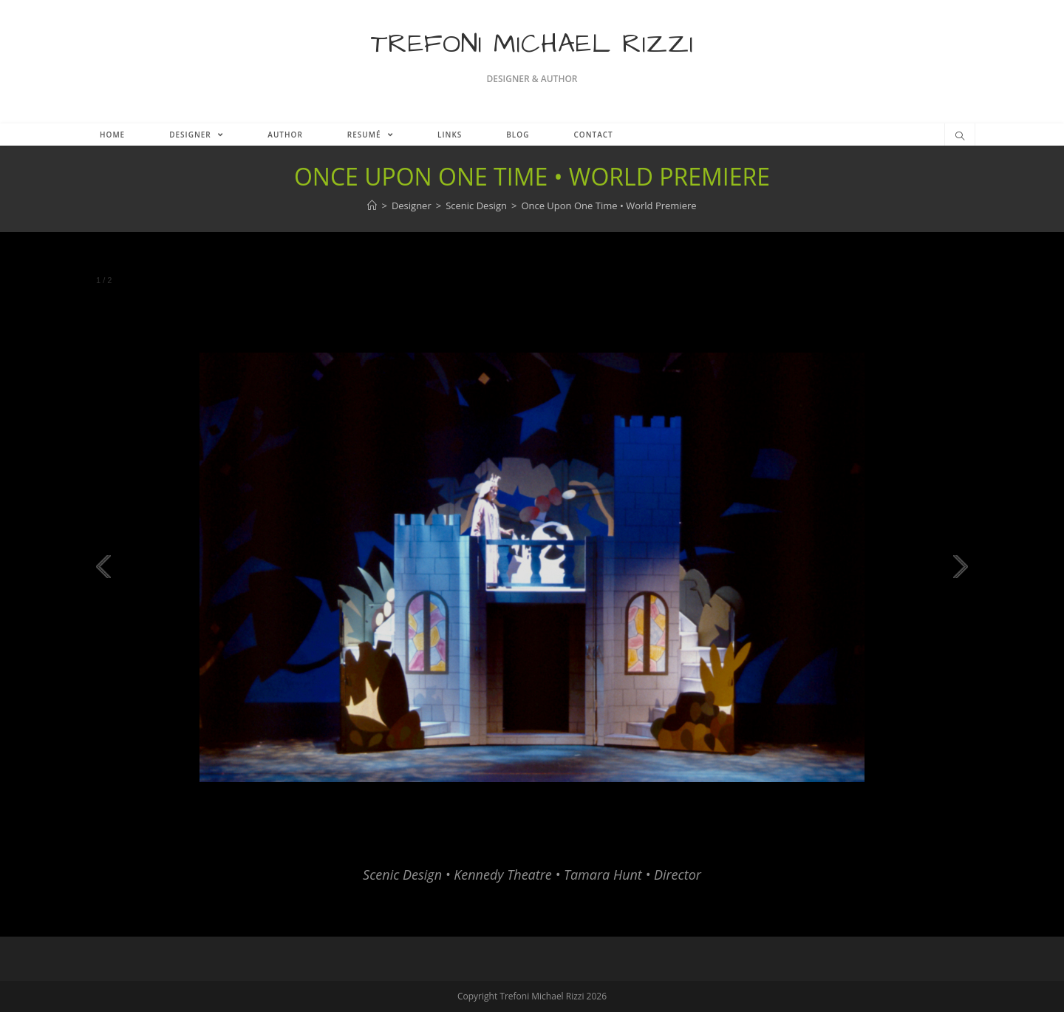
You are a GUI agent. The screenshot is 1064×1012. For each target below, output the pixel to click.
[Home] (372, 205)
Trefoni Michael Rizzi (532, 44)
